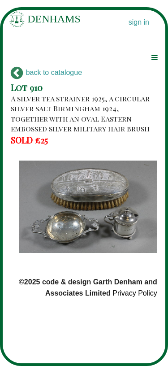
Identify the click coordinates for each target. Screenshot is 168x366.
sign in (139, 22)
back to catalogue (46, 72)
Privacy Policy (134, 293)
